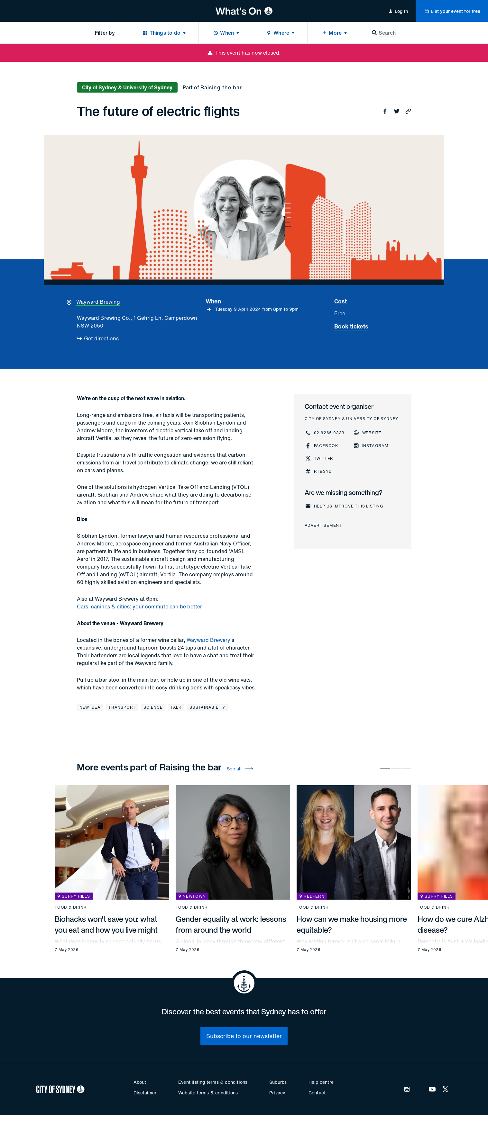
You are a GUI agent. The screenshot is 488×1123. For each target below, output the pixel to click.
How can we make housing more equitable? (352, 924)
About (140, 1082)
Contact (317, 1092)
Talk (176, 707)
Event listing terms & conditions (212, 1082)
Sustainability (207, 707)
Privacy (277, 1092)
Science (153, 707)
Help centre (321, 1082)
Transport (122, 707)
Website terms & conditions (208, 1092)
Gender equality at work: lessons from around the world (231, 924)
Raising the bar (221, 87)
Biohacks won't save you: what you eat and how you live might (106, 924)
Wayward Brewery (208, 640)
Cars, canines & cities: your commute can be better (139, 606)
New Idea (90, 707)
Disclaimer (145, 1092)
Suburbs (278, 1082)
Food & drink (71, 907)
